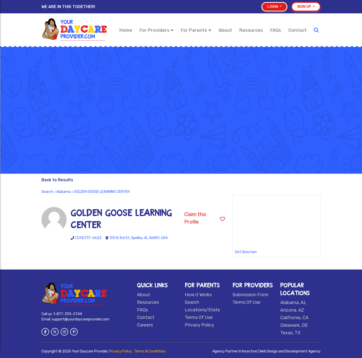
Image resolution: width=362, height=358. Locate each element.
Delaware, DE (294, 325)
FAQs (275, 30)
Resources (251, 30)
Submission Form (250, 294)
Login (273, 7)
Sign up (304, 7)
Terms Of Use (199, 317)
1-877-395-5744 (67, 314)
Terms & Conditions (150, 351)
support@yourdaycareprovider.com (80, 319)
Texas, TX (290, 333)
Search (47, 192)
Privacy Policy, (121, 351)
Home (125, 30)
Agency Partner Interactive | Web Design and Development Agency (266, 351)
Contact (297, 30)
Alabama (63, 192)
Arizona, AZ (292, 310)
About (225, 30)
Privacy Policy (199, 325)
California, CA (294, 317)
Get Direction (246, 252)
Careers (145, 325)
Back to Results (57, 179)
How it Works (198, 294)
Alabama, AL (293, 302)
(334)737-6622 (88, 238)
